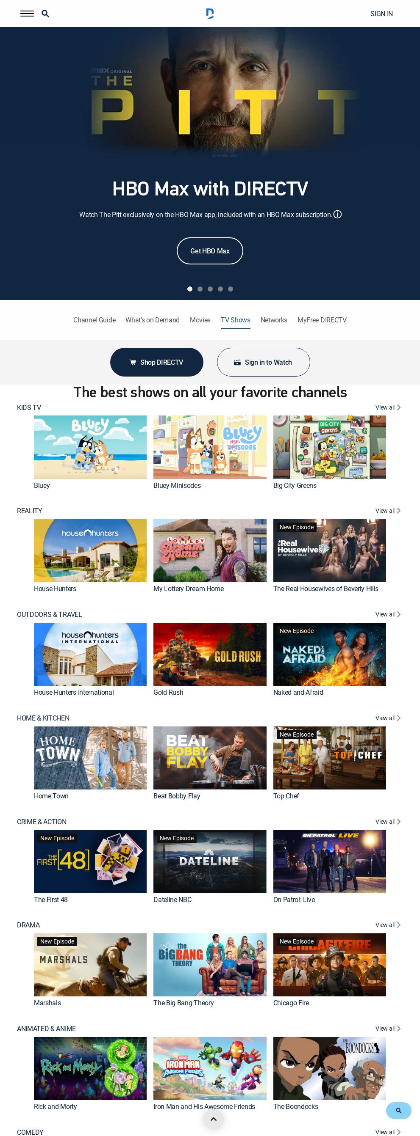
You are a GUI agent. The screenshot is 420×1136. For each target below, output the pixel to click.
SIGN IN (381, 13)
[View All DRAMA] (389, 926)
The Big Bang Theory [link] (183, 1002)
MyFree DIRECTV (322, 320)
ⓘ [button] (337, 214)
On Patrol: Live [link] (294, 899)
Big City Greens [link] (295, 485)
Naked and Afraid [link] (298, 692)
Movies (200, 320)
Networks (274, 320)
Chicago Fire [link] (291, 1002)
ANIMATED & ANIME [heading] (46, 1028)
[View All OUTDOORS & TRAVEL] (389, 615)
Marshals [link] (47, 1002)
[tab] (189, 289)
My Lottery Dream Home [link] (188, 588)
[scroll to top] (213, 1119)
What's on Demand (152, 320)
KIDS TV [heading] (29, 407)
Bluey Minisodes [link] (176, 485)
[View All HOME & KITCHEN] (389, 719)
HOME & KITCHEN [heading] (43, 718)
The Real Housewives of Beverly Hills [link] (325, 588)
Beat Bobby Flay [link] (176, 795)
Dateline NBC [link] (172, 899)
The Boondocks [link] (295, 1106)
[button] (27, 13)
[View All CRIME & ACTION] (389, 822)
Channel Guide (94, 320)
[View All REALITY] (389, 511)
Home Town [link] (51, 795)
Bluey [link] (42, 485)
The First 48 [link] (51, 899)
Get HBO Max (209, 251)
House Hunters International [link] (74, 692)
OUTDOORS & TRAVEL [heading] (49, 614)
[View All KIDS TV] (389, 408)
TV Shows (235, 320)
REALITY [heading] (29, 510)
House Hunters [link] (55, 588)
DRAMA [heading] (28, 925)
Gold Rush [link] (168, 692)
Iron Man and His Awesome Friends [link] (204, 1106)
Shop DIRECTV (155, 362)
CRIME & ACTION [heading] (42, 821)
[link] (90, 447)
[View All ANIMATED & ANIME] (389, 1029)
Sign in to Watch (262, 362)
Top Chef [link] (286, 795)
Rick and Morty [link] (55, 1106)
